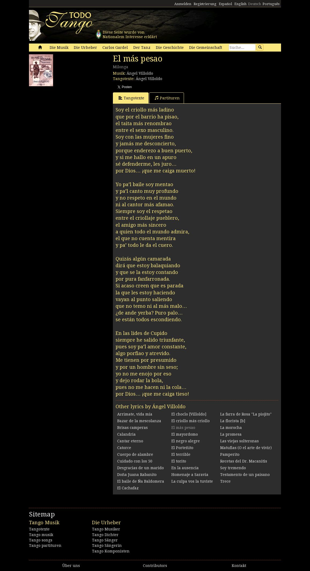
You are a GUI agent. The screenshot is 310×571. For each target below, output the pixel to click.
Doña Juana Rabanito (137, 474)
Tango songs (40, 540)
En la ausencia (185, 468)
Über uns (71, 565)
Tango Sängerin (107, 545)
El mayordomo (184, 434)
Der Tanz (141, 47)
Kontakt (239, 565)
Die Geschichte (170, 47)
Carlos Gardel (115, 47)
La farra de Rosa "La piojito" (246, 414)
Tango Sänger (105, 540)
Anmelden (182, 4)
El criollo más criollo (190, 421)
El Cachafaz (128, 488)
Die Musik (59, 47)
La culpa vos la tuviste (192, 481)
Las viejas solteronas (239, 441)
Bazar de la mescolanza (139, 421)
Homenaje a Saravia (189, 474)
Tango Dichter (105, 535)
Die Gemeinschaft (205, 47)
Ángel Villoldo (140, 73)
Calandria (126, 434)
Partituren (167, 98)
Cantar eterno (130, 441)
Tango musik (41, 535)
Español (225, 4)
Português (271, 4)
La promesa (231, 434)
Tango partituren (45, 545)
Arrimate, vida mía (134, 414)
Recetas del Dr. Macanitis (243, 461)
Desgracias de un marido (140, 468)
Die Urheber (85, 47)
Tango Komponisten (111, 551)
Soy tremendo (233, 468)
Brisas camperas (132, 427)
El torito (178, 461)
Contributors (155, 565)
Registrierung (205, 4)
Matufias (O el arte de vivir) (246, 448)
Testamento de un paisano (245, 474)
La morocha (231, 427)
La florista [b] (232, 421)
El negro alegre (185, 441)
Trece (225, 481)
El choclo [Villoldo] (188, 414)
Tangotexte (131, 98)
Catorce (124, 448)
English (240, 4)
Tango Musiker (106, 529)
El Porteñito (182, 448)
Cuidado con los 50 (134, 461)
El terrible (180, 454)
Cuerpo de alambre (135, 454)
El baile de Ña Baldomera (140, 481)
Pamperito (229, 454)
